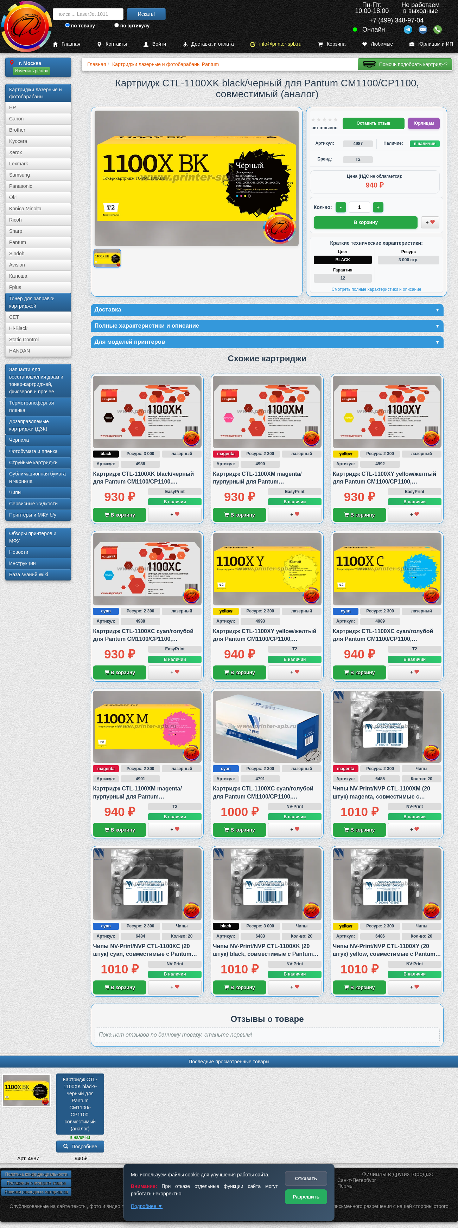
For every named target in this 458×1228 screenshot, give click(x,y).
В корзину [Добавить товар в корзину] (365, 221)
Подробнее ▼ (147, 1206)
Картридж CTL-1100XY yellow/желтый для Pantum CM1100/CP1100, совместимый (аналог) (384, 483)
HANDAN (19, 351)
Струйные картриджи (33, 462)
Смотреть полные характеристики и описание (376, 289)
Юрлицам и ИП (431, 44)
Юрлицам (424, 123)
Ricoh (15, 220)
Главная (66, 44)
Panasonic (20, 186)
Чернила (19, 440)
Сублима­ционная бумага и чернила (37, 477)
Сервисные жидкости (33, 503)
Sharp (15, 231)
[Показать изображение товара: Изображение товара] (107, 258)
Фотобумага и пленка (33, 451)
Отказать (306, 1178)
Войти (155, 44)
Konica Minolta (25, 208)
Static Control (24, 339)
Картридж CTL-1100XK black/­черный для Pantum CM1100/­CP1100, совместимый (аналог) (80, 1105)
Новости (18, 552)
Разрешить (306, 1197)
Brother (17, 130)
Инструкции (22, 563)
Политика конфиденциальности (36, 1175)
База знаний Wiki (28, 574)
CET (14, 317)
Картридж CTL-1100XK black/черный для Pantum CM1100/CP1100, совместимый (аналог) (143, 483)
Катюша (18, 276)
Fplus (15, 287)
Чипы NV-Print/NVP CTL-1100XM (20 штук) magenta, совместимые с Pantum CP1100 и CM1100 (381, 798)
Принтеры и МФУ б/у (32, 515)
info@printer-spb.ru (275, 44)
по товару (80, 25)
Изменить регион (31, 70)
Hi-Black (18, 328)
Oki (13, 197)
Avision (17, 265)
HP (12, 107)
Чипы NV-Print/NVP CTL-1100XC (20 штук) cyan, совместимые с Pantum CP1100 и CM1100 (142, 955)
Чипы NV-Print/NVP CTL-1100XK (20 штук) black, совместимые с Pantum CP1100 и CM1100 (263, 955)
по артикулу (132, 25)
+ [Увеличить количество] (379, 207)
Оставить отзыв (373, 123)
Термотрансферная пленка (31, 406)
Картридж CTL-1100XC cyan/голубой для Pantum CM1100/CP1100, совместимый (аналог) (143, 640)
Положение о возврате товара (36, 1184)
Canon (16, 119)
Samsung (19, 175)
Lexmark (18, 163)
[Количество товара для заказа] (360, 207)
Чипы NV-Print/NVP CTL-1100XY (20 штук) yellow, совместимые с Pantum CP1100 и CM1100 (384, 955)
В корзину (119, 516)
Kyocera (18, 141)
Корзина (331, 44)
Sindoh (17, 253)
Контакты (112, 44)
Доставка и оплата (208, 44)
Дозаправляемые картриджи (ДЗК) (29, 425)
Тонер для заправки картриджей (32, 302)
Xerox (15, 152)
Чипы (15, 492)
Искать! (146, 14)
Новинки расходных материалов (36, 1193)
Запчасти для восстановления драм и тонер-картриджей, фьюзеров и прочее (36, 380)
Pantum (17, 242)
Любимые (377, 44)
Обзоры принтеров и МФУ (32, 537)
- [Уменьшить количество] (341, 207)
